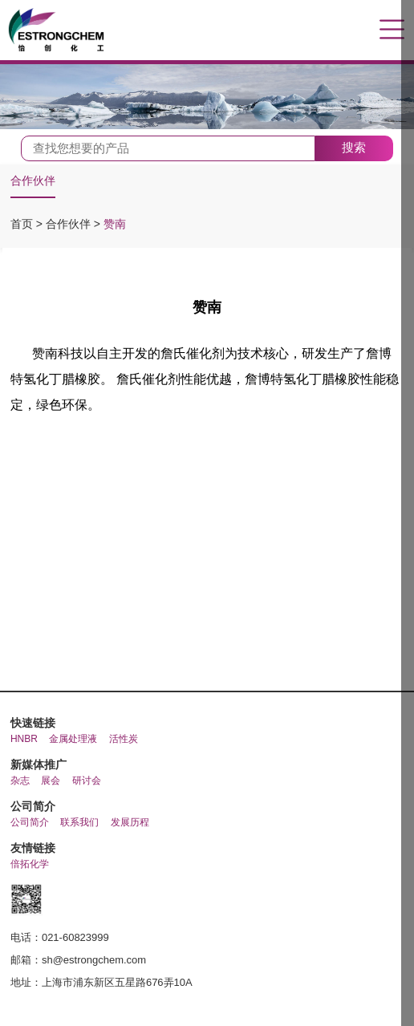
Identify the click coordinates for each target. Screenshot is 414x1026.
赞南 (115, 223)
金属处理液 (73, 738)
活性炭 (123, 738)
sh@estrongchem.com (94, 960)
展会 (50, 780)
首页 (23, 223)
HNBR (24, 738)
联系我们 (79, 822)
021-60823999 (75, 937)
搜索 (354, 147)
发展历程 (130, 822)
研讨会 (86, 780)
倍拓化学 (29, 864)
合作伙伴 (32, 180)
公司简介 (29, 822)
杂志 (20, 780)
